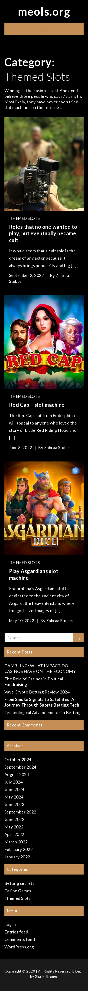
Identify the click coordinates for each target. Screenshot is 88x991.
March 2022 (16, 841)
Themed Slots (25, 218)
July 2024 (13, 781)
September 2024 (20, 767)
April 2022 (14, 834)
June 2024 (14, 789)
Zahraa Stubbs (57, 447)
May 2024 (13, 796)
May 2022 (13, 826)
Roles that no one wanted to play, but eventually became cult (43, 233)
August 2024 (16, 774)
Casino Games (17, 890)
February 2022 (18, 849)
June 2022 (14, 819)
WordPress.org (19, 946)
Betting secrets (19, 883)
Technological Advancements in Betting (42, 712)
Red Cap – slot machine (37, 405)
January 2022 (17, 856)
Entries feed (16, 931)
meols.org (44, 11)
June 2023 (14, 804)
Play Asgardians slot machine (33, 574)
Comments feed (19, 939)
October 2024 (17, 759)
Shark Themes (46, 976)
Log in (10, 924)
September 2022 (20, 811)
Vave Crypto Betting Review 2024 (37, 691)
